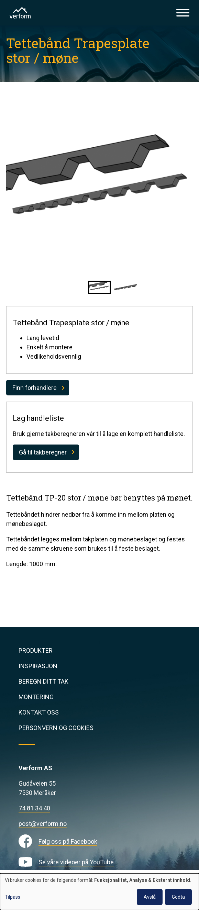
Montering (36, 696)
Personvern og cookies (56, 727)
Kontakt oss (39, 712)
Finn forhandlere (34, 387)
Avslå (150, 897)
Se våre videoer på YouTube (76, 862)
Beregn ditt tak (43, 681)
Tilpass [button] (12, 897)
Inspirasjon (38, 666)
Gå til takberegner (43, 452)
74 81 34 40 (34, 808)
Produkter (36, 650)
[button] (99, 287)
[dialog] (99, 891)
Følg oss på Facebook (67, 841)
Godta (178, 897)
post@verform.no (43, 823)
